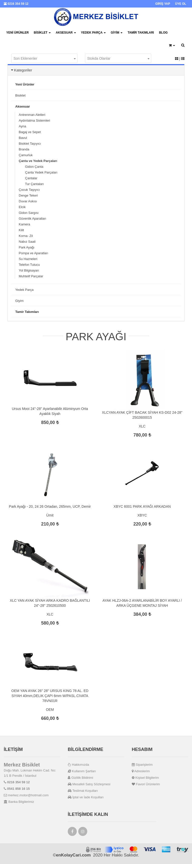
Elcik (22, 207)
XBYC (142, 515)
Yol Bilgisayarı (29, 270)
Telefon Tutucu (29, 265)
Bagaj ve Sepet (30, 132)
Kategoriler (23, 70)
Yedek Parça (93, 32)
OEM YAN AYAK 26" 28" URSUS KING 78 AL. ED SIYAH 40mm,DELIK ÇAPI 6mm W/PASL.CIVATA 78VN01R (49, 696)
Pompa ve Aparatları (33, 253)
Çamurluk (26, 155)
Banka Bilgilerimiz (19, 802)
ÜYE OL (180, 4)
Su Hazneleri (28, 259)
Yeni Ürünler (17, 32)
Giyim (116, 32)
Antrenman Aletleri (32, 115)
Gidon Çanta (31, 166)
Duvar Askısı (28, 201)
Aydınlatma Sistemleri (34, 120)
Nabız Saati (27, 241)
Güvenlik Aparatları (32, 218)
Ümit (50, 515)
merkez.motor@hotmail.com (26, 795)
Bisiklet (42, 32)
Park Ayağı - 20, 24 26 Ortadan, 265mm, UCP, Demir (50, 506)
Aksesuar (66, 32)
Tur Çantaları (31, 184)
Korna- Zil (26, 236)
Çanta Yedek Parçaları (38, 172)
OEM (50, 710)
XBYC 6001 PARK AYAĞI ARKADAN (142, 506)
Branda (24, 149)
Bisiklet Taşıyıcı (30, 143)
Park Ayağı (26, 247)
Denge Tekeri (28, 195)
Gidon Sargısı (29, 213)
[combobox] (44, 58)
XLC (142, 426)
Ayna (22, 126)
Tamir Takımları (141, 32)
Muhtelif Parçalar (31, 276)
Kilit (21, 230)
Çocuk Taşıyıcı (29, 190)
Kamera (24, 224)
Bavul (23, 138)
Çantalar (28, 178)
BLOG (163, 32)
